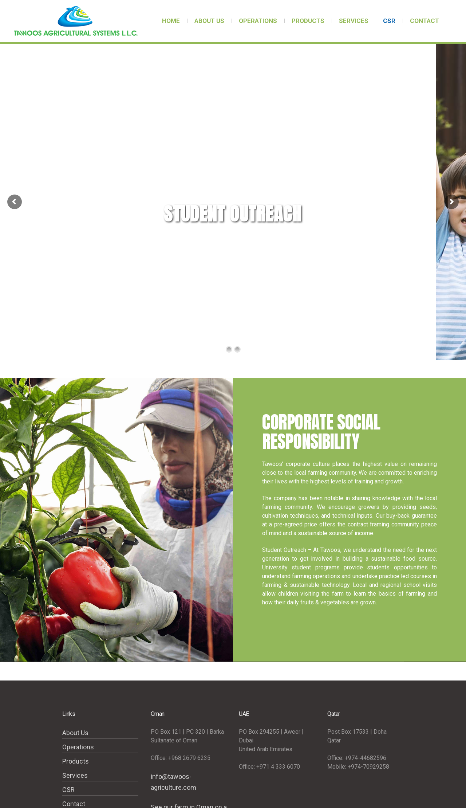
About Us (75, 733)
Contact (73, 804)
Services (75, 775)
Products (75, 761)
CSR (68, 789)
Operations (78, 747)
